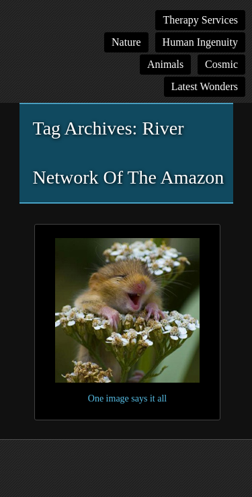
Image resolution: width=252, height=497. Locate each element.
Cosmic (221, 64)
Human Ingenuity (200, 42)
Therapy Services (200, 20)
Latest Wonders (204, 86)
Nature (126, 42)
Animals (165, 64)
